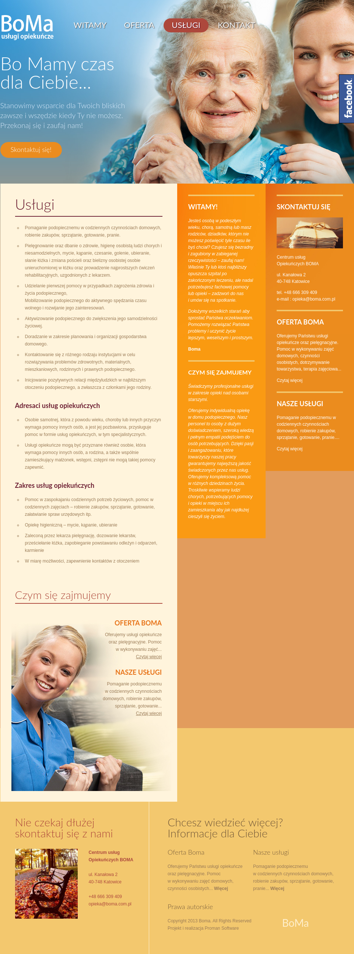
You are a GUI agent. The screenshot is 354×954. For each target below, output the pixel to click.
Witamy (90, 25)
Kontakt (236, 25)
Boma (194, 349)
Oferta (139, 25)
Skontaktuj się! (31, 149)
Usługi (186, 25)
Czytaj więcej (149, 656)
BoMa (27, 27)
